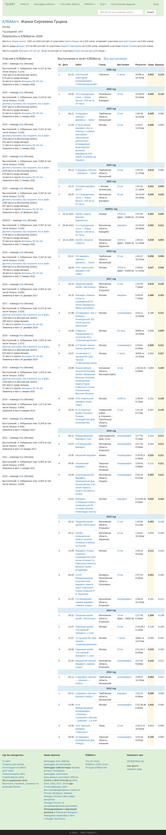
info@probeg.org (135, 761)
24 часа (121, 330)
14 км (120, 615)
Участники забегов (70, 4)
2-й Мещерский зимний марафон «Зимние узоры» (84, 602)
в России (58, 812)
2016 (65, 783)
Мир (21, 63)
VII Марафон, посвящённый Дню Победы (85, 740)
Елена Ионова (81, 51)
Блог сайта (8, 770)
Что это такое (92, 761)
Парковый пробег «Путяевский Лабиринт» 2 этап (84, 629)
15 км (120, 575)
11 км (120, 521)
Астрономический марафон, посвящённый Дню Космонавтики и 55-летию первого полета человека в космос (85, 484)
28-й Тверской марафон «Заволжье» (82, 728)
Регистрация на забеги (14, 767)
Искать (150, 12)
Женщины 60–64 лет (32, 241)
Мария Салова (129, 46)
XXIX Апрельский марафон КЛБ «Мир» (84, 270)
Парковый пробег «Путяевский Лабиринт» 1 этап (84, 652)
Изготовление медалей (123, 4)
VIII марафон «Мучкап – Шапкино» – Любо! (85, 259)
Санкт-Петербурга (55, 770)
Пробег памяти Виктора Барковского (83, 217)
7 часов (121, 353)
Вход (156, 4)
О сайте (6, 761)
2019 (46, 783)
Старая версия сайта (13, 777)
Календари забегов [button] (44, 4)
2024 (74, 780)
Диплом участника (12, 103)
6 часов (121, 74)
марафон (122, 225)
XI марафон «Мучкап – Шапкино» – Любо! (85, 116)
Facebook (19, 783)
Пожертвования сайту (13, 774)
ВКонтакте (7, 783)
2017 (58, 783)
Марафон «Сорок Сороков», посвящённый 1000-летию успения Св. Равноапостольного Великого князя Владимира (85, 560)
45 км (120, 194)
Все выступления (115, 58)
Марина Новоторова (71, 46)
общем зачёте (18, 41)
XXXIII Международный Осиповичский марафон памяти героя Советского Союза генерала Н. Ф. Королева (85, 584)
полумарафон (124, 313)
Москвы (76, 767)
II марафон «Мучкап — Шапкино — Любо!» (85, 680)
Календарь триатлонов (56, 774)
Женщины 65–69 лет (29, 51)
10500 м (121, 267)
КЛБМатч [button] (89, 4)
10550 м (121, 214)
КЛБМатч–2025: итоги (96, 764)
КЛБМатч (10, 21)
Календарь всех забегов (56, 761)
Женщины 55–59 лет (32, 356)
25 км (120, 94)
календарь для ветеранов (57, 764)
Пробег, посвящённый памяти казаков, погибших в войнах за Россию (85, 539)
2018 (52, 783)
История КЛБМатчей (96, 767)
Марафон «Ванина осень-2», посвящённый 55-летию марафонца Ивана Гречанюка (85, 301)
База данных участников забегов (61, 777)
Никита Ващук (71, 41)
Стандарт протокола (54, 818)
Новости (24, 4)
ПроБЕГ (10, 4)
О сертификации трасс (56, 786)
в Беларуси (71, 812)
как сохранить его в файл (36, 103)
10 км (120, 113)
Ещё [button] (103, 4)
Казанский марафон (85, 455)
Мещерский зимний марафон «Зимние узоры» (85, 663)
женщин (20, 46)
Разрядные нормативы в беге (59, 815)
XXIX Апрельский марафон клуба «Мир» (84, 401)
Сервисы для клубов (13, 764)
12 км (120, 284)
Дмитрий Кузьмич (128, 41)
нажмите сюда (134, 769)
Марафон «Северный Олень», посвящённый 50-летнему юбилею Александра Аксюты (85, 505)
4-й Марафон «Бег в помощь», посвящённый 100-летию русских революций (85, 319)
